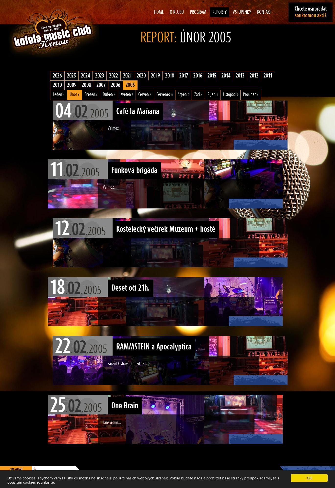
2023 (99, 75)
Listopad (230, 94)
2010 (57, 85)
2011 (268, 75)
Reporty (219, 12)
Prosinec (250, 94)
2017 (183, 75)
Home (159, 12)
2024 (85, 75)
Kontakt (264, 12)
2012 (254, 75)
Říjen (213, 94)
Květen (126, 94)
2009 (72, 85)
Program (198, 12)
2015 (212, 75)
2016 (197, 75)
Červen (144, 94)
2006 (115, 85)
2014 (226, 75)
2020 (141, 75)
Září (198, 94)
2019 (155, 75)
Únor (75, 94)
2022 (113, 75)
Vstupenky (242, 12)
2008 (86, 85)
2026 (57, 75)
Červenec (164, 94)
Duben (109, 94)
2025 (71, 75)
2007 (101, 85)
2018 (169, 75)
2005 (130, 85)
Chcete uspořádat (311, 12)
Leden (59, 94)
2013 (240, 75)
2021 (127, 75)
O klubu (177, 12)
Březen (91, 94)
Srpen (183, 94)
